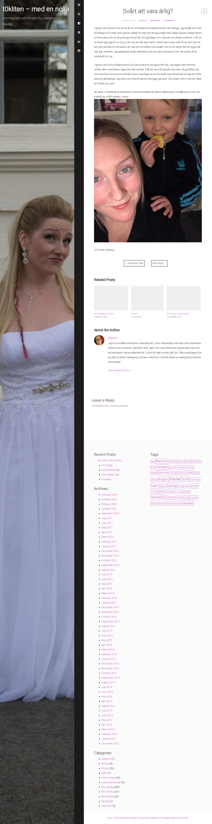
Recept (105, 801)
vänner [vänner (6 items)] (177, 503)
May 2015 (106, 640)
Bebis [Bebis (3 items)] (170, 462)
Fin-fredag (106, 465)
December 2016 (110, 551)
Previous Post (134, 263)
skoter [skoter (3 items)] (171, 498)
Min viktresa (107, 791)
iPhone (105, 768)
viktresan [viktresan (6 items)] (168, 503)
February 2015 (109, 654)
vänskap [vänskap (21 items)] (187, 503)
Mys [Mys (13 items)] (162, 491)
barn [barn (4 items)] (152, 462)
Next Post (159, 263)
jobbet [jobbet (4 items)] (197, 473)
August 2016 (108, 569)
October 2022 (108, 499)
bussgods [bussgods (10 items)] (191, 461)
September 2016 (110, 565)
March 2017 (107, 536)
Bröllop (105, 763)
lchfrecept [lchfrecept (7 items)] (195, 479)
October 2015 (108, 616)
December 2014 (110, 663)
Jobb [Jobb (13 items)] (190, 472)
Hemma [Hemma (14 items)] (164, 472)
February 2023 (109, 494)
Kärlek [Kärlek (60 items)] (175, 479)
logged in (107, 406)
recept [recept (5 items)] (169, 492)
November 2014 (110, 668)
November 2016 (110, 555)
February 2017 (109, 541)
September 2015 (110, 621)
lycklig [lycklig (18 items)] (172, 486)
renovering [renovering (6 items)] (178, 492)
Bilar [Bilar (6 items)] (175, 461)
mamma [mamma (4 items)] (188, 486)
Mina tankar (107, 796)
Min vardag (155, 20)
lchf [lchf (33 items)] (185, 479)
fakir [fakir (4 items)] (199, 462)
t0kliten (143, 20)
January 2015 (108, 658)
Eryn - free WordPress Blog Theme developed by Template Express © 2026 (148, 817)
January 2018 (108, 508)
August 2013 (108, 705)
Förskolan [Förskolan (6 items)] (180, 467)
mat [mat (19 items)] (195, 486)
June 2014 (107, 691)
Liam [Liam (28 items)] (154, 486)
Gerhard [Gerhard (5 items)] (189, 467)
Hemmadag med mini (104, 313)
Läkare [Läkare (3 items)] (180, 486)
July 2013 (106, 710)
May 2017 (106, 527)
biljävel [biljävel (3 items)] (181, 462)
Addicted (106, 758)
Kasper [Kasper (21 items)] (163, 479)
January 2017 (108, 546)
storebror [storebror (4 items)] (154, 504)
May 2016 (106, 583)
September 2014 (110, 677)
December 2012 (110, 743)
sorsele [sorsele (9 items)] (194, 497)
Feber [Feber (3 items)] (172, 467)
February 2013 (109, 734)
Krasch (134, 313)
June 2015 (107, 635)
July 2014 (106, 687)
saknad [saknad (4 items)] (187, 492)
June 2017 (107, 522)
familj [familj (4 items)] (153, 467)
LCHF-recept (108, 777)
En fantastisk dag (110, 469)
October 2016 (108, 560)
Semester (106, 805)
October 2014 (108, 673)
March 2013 (107, 729)
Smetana (106, 479)
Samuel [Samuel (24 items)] (156, 497)
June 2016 (107, 579)
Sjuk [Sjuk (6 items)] (165, 497)
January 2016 (108, 602)
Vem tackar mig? (110, 474)
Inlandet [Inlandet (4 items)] (174, 473)
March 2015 (107, 649)
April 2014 (106, 701)
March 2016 (107, 593)
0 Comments (169, 20)
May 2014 (106, 696)
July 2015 (106, 630)
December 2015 (110, 607)
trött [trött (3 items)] (160, 504)
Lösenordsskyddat (111, 782)
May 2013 (106, 720)
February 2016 (109, 598)
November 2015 (110, 612)
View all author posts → (120, 370)
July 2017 (106, 518)
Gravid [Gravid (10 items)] (154, 472)
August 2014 (108, 682)
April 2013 (106, 724)
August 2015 (108, 626)
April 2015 (106, 644)
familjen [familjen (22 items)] (162, 467)
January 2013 (108, 738)
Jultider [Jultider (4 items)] (154, 480)
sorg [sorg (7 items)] (186, 497)
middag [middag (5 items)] (154, 492)
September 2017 (110, 513)
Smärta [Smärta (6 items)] (178, 497)
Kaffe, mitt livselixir (111, 460)
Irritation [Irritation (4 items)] (182, 473)
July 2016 (106, 574)
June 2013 (107, 715)
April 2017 (106, 532)
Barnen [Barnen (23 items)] (161, 461)
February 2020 (109, 504)
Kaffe (104, 773)
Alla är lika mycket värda (178, 313)
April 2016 (106, 588)
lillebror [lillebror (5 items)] (163, 486)
